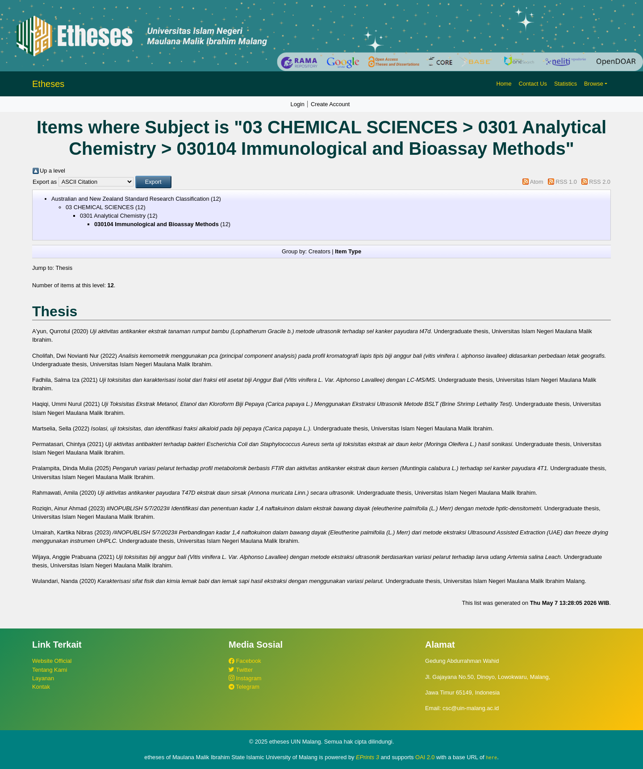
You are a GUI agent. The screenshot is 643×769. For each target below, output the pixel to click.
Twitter (241, 669)
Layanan (43, 678)
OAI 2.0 (424, 757)
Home (503, 83)
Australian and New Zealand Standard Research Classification (130, 198)
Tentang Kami (49, 669)
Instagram (245, 678)
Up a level (52, 170)
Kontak (41, 686)
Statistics (565, 83)
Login (298, 104)
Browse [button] (593, 83)
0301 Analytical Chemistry (113, 215)
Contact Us (533, 83)
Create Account (330, 104)
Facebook (245, 660)
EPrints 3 (367, 757)
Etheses (48, 84)
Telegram (244, 686)
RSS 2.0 (599, 181)
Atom (536, 181)
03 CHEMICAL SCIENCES (100, 207)
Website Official (51, 660)
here (491, 757)
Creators (319, 251)
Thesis (63, 268)
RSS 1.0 (566, 181)
